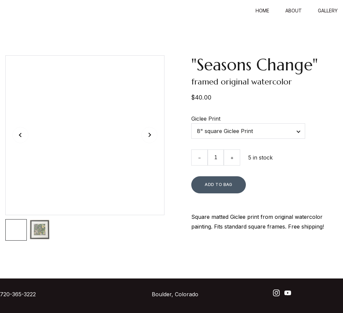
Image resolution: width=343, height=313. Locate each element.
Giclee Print (205, 118)
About (293, 10)
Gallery (328, 10)
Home (262, 10)
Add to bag (218, 184)
